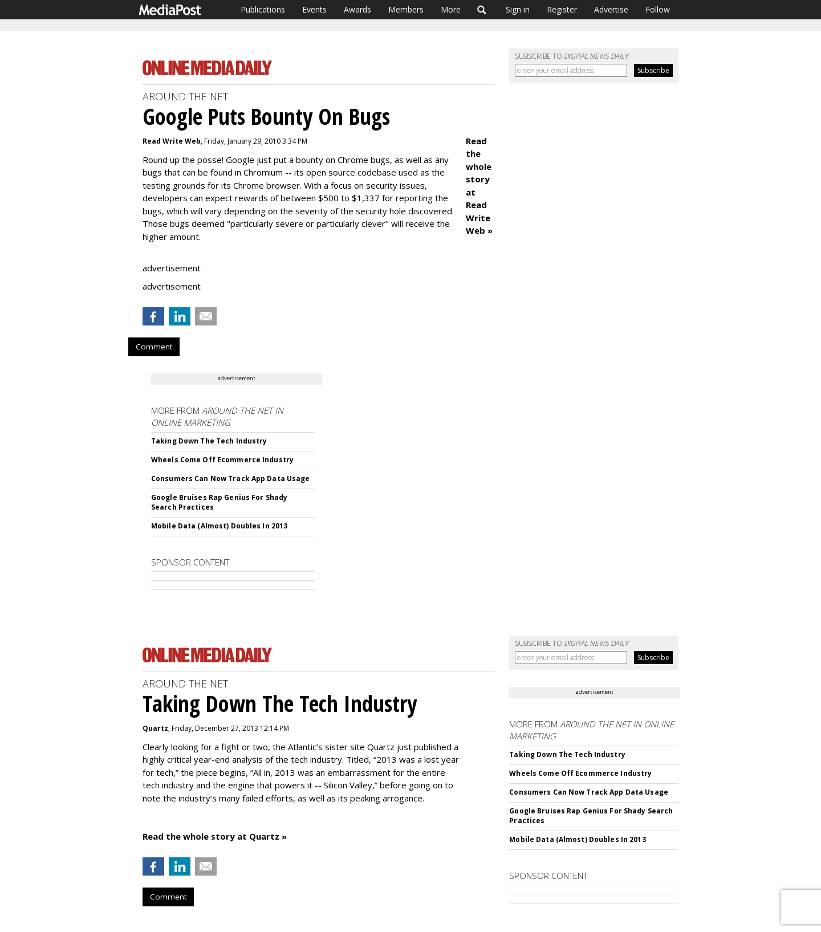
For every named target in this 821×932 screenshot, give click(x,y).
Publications (263, 9)
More (451, 9)
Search (482, 9)
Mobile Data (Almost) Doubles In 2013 (219, 526)
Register (562, 9)
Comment (154, 346)
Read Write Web (172, 141)
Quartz (155, 728)
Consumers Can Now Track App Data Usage (230, 478)
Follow (657, 9)
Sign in (518, 9)
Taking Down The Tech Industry (209, 441)
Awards (357, 9)
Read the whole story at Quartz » (215, 836)
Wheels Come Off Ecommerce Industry (222, 460)
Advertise (611, 9)
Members (406, 9)
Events (314, 9)
